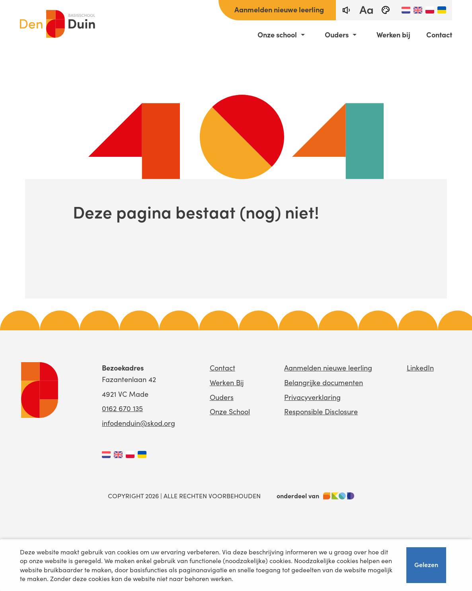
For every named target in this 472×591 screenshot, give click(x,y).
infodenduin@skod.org (138, 423)
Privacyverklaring (312, 397)
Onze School (230, 411)
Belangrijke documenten (323, 382)
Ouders (337, 34)
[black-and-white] (386, 10)
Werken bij (393, 34)
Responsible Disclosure (321, 411)
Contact (439, 34)
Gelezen (426, 564)
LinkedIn (420, 368)
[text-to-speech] (346, 10)
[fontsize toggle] (366, 10)
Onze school (277, 34)
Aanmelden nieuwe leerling (279, 9)
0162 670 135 (122, 408)
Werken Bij (227, 382)
